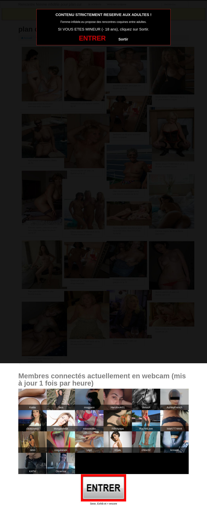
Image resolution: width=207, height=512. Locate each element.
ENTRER (92, 38)
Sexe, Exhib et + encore (103, 503)
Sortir (123, 39)
